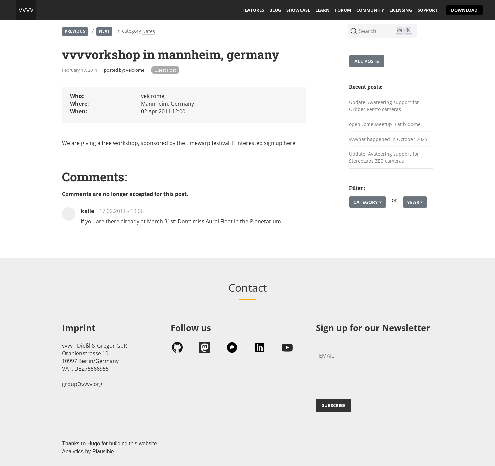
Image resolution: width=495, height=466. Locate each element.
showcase (298, 10)
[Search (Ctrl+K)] (382, 31)
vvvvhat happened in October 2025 (388, 139)
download (464, 10)
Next (104, 31)
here (289, 143)
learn (322, 10)
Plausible (103, 451)
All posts (366, 61)
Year (413, 202)
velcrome (135, 70)
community (370, 10)
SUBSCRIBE (333, 405)
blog (275, 10)
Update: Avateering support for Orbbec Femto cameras (384, 105)
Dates (148, 31)
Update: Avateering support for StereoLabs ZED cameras (384, 157)
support (428, 10)
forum (343, 10)
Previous (75, 31)
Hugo (93, 443)
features (253, 10)
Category (365, 202)
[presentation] (367, 382)
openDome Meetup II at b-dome (385, 124)
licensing (400, 10)
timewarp (198, 143)
